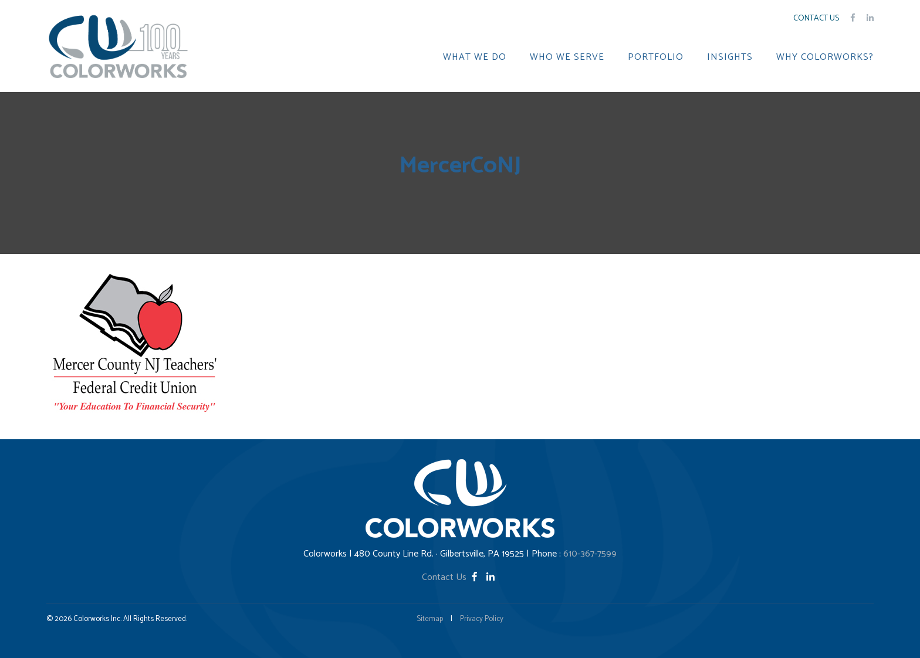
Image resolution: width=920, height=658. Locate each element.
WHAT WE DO (474, 57)
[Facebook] (475, 577)
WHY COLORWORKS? (825, 57)
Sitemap (430, 619)
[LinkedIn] (490, 577)
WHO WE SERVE (567, 57)
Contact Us (816, 18)
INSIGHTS (730, 57)
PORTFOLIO (656, 57)
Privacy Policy (481, 619)
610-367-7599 (590, 554)
